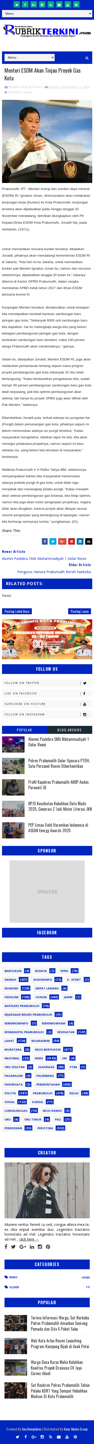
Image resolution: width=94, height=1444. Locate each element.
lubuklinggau (16, 1111)
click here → (29, 1239)
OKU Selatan (15, 1067)
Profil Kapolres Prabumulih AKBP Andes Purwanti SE (58, 785)
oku (8, 1119)
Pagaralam (14, 1076)
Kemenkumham (53, 1023)
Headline (12, 997)
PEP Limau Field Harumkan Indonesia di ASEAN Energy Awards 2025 (58, 827)
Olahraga (46, 1067)
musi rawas (52, 1111)
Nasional (12, 1058)
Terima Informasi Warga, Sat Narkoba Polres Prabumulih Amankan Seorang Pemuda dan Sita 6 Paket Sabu (60, 1323)
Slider (14, 1287)
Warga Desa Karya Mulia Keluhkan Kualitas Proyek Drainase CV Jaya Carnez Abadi (57, 1367)
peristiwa (45, 1128)
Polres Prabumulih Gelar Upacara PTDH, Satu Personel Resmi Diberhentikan (59, 763)
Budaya (41, 971)
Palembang (45, 1076)
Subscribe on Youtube (48, 704)
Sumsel (37, 1102)
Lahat (9, 1041)
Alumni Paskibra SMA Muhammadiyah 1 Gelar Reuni (58, 742)
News (27, 92)
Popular (24, 729)
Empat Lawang (47, 988)
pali (58, 1119)
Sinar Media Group (76, 1429)
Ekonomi (14, 92)
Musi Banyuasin (48, 1049)
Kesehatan (65, 1032)
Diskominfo (42, 979)
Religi (74, 1093)
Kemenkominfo (16, 1023)
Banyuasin (13, 971)
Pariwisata (14, 1084)
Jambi (68, 997)
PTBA (73, 1067)
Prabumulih (42, 1093)
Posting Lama (79, 611)
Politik (10, 1093)
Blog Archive (69, 729)
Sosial (10, 1102)
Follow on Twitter (48, 683)
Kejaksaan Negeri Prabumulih (28, 1014)
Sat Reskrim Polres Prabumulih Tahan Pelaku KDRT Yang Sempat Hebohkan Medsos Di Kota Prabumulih (60, 1390)
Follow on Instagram (48, 714)
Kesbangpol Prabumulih (24, 1032)
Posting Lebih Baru (17, 611)
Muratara (13, 1049)
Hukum (41, 997)
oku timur (32, 1119)
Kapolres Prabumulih (22, 1006)
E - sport (74, 979)
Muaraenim (40, 1041)
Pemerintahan (48, 1084)
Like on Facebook (48, 693)
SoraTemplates (31, 1429)
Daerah (10, 979)
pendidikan (13, 1128)
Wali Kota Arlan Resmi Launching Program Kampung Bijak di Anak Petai (60, 1343)
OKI (64, 1058)
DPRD (64, 971)
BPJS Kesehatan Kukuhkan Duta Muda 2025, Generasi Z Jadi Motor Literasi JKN (60, 806)
